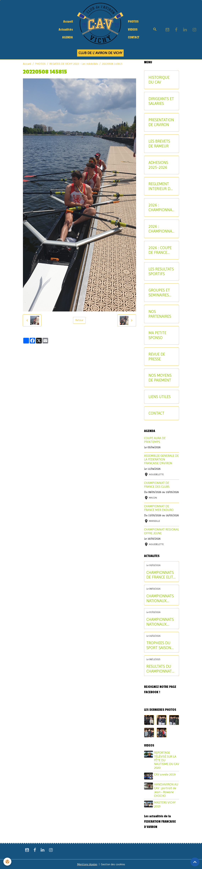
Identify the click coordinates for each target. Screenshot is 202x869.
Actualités (66, 29)
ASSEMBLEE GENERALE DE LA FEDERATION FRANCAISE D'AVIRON (161, 459)
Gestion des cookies (113, 864)
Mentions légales (87, 864)
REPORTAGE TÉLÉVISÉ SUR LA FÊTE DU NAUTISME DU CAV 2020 (165, 760)
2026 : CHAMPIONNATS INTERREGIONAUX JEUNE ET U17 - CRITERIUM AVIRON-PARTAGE (161, 207)
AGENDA (67, 37)
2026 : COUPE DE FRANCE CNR (160, 250)
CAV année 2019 (165, 774)
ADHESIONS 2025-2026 (158, 165)
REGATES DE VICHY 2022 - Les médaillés (73, 63)
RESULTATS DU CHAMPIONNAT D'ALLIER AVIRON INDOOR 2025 (160, 669)
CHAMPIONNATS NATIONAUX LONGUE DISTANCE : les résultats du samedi (160, 622)
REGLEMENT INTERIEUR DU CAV (161, 186)
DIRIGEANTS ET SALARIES (161, 101)
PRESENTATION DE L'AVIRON (161, 122)
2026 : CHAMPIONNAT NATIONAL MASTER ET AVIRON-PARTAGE (161, 229)
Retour (79, 320)
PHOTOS (133, 21)
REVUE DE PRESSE (157, 356)
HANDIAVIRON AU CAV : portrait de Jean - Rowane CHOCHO (166, 789)
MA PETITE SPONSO (157, 335)
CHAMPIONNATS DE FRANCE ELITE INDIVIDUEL (160, 575)
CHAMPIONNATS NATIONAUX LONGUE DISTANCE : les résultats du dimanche (160, 598)
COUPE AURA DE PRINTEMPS (155, 440)
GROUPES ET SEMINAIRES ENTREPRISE (159, 292)
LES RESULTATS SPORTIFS (161, 271)
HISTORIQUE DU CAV (159, 79)
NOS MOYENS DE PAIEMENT (160, 377)
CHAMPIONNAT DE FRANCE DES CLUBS (156, 484)
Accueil (68, 21)
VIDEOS (133, 29)
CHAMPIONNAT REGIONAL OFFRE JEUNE (161, 531)
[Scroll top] (194, 861)
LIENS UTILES (160, 396)
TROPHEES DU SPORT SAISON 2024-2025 (158, 645)
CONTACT (133, 37)
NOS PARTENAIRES (160, 314)
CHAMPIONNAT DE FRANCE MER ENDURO (159, 508)
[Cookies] (8, 862)
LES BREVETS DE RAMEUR (159, 143)
